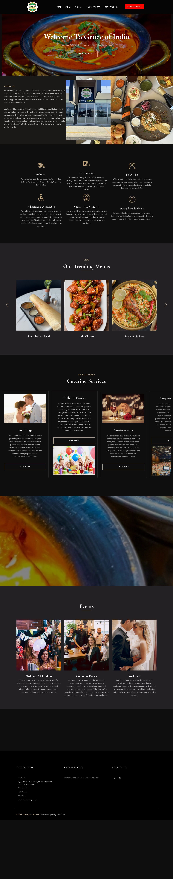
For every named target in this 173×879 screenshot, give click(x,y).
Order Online (134, 7)
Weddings (25, 432)
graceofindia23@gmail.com (28, 800)
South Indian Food (38, 338)
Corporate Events (86, 678)
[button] (5, 46)
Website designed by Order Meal (53, 814)
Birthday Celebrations (38, 678)
